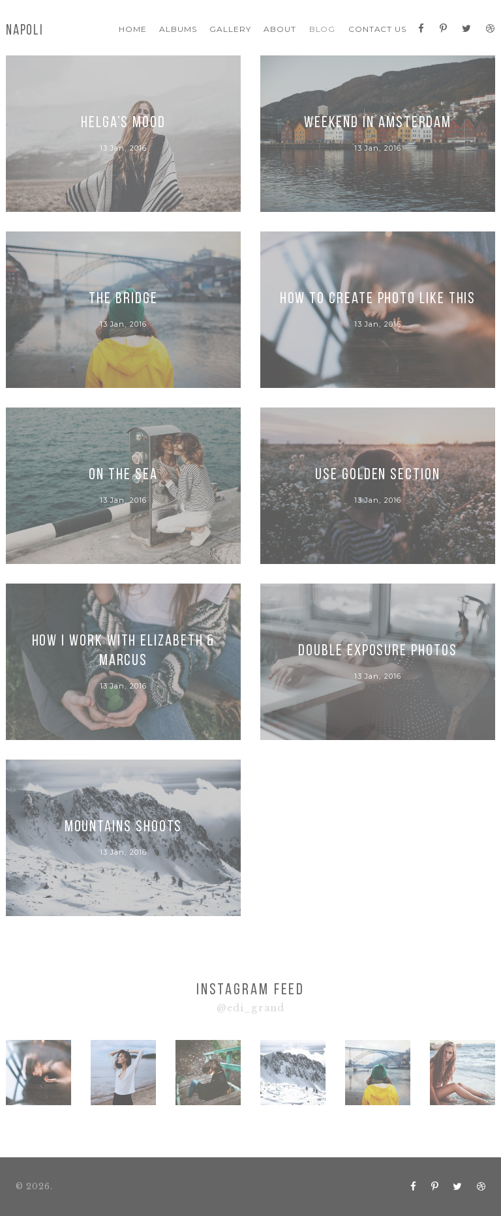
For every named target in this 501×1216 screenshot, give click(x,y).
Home (133, 29)
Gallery (230, 29)
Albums (178, 29)
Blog (322, 29)
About (280, 29)
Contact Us (377, 29)
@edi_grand (250, 1008)
